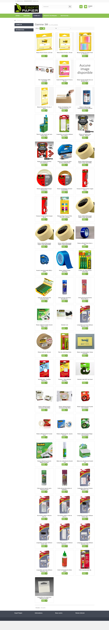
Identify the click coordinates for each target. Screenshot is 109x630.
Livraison (18, 50)
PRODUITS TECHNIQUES (50, 15)
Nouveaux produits (39, 615)
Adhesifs (17, 33)
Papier (18, 15)
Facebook (59, 615)
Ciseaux (17, 39)
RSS (58, 620)
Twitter (58, 618)
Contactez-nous (35, 1)
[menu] (81, 6)
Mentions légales (19, 55)
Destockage (64, 15)
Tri (56, 28)
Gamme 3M (37, 15)
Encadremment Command (21, 27)
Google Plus (59, 623)
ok (93, 620)
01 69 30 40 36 (27, 619)
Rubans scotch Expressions (22, 30)
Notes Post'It (18, 36)
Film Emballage (19, 41)
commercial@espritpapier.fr (26, 621)
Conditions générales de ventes (22, 52)
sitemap (36, 622)
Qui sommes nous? (20, 58)
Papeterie (26, 15)
